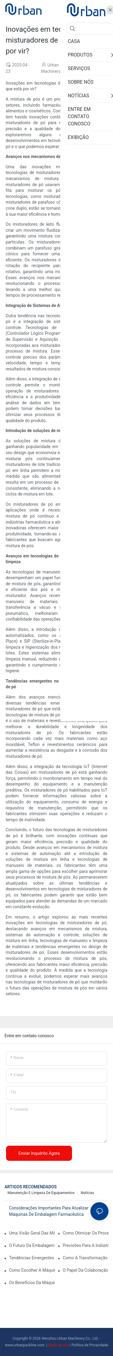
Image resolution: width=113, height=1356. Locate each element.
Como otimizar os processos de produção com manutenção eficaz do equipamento (85, 1233)
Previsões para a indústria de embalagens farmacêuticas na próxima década (85, 1245)
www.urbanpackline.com (25, 1345)
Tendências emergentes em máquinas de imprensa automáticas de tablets (32, 1257)
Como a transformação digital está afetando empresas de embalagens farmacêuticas (85, 1257)
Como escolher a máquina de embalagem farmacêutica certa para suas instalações (32, 1270)
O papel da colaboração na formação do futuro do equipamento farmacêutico (85, 1270)
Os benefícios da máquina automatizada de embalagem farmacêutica (32, 1282)
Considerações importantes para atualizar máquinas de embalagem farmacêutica (48, 1211)
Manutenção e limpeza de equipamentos (41, 1193)
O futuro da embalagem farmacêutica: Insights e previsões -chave (32, 1245)
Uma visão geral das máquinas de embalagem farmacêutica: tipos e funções (32, 1233)
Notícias (87, 1193)
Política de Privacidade (89, 1345)
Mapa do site (59, 1345)
